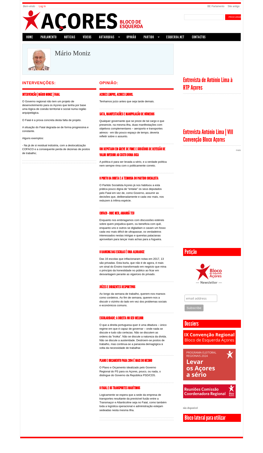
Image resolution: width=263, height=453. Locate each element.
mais (238, 150)
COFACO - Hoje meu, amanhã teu (116, 213)
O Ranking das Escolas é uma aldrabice (121, 252)
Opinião (131, 37)
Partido (150, 37)
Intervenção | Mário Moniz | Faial (41, 94)
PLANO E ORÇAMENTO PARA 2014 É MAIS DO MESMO (125, 360)
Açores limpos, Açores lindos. (116, 94)
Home (29, 37)
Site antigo (234, 6)
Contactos (199, 37)
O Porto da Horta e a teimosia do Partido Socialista (128, 178)
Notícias (69, 37)
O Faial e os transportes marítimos (119, 388)
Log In (42, 6)
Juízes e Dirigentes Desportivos (117, 287)
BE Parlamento (216, 6)
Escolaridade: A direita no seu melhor (121, 318)
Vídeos (87, 37)
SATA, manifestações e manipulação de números (126, 114)
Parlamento (49, 37)
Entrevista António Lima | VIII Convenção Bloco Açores (208, 135)
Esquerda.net (175, 37)
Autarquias (107, 37)
